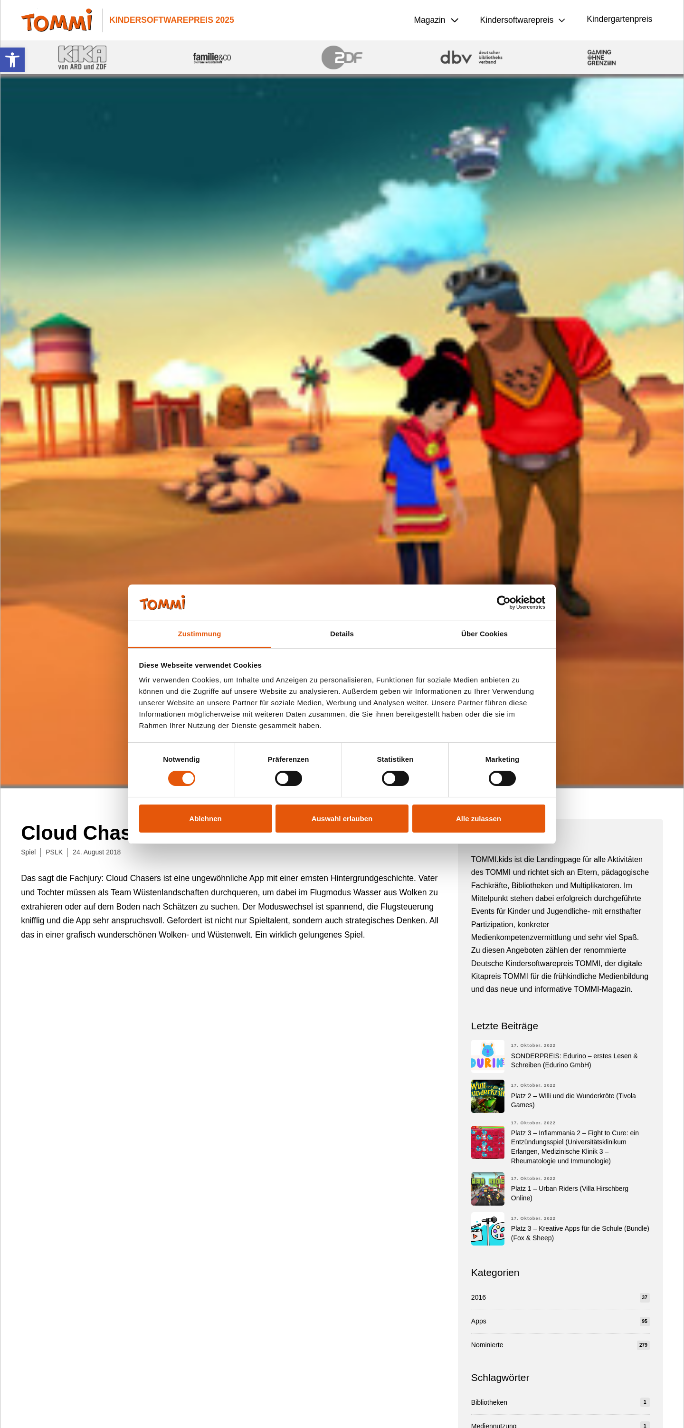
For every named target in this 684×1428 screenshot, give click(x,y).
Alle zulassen (478, 819)
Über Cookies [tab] (484, 634)
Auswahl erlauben (342, 819)
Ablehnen (205, 819)
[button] (12, 60)
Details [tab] (342, 634)
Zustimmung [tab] (199, 634)
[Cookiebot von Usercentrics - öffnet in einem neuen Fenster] (503, 602)
